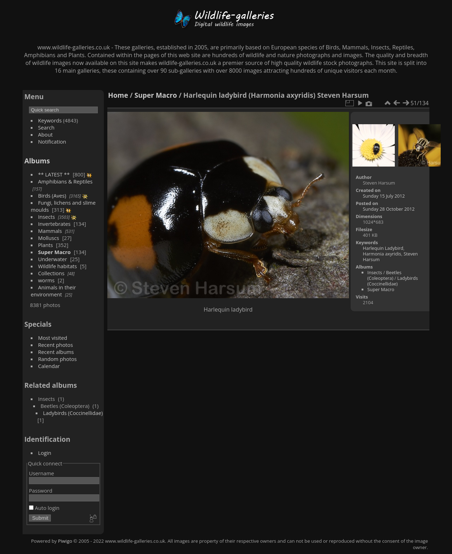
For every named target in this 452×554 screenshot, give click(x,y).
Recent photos (55, 344)
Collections (51, 273)
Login (44, 452)
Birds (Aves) (52, 195)
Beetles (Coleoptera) (384, 275)
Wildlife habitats (57, 266)
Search (46, 127)
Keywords (50, 120)
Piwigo (65, 541)
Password (40, 490)
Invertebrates (54, 223)
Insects (46, 216)
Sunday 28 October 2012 (389, 209)
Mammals (50, 230)
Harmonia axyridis (382, 254)
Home (118, 95)
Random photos (57, 358)
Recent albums (56, 351)
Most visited (52, 337)
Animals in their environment (53, 291)
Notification (52, 141)
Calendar (49, 365)
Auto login (44, 507)
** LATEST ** (54, 174)
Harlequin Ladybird (383, 248)
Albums (37, 160)
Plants (45, 244)
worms (46, 280)
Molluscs (48, 237)
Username (41, 473)
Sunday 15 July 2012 (384, 196)
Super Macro (54, 251)
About (45, 134)
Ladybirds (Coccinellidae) (73, 412)
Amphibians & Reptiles (65, 181)
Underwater (52, 259)
